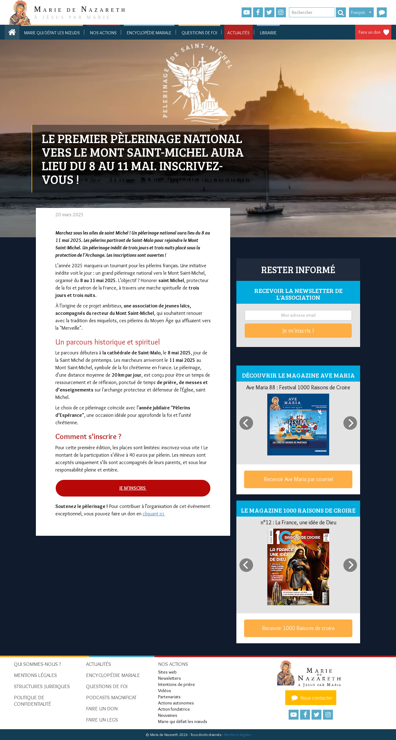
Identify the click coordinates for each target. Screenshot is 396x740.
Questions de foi (199, 33)
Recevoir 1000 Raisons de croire (298, 628)
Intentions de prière (176, 684)
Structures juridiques (42, 686)
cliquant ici (154, 514)
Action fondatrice (174, 709)
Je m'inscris (133, 488)
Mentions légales (237, 734)
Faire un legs (102, 720)
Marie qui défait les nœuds (52, 33)
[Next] (350, 423)
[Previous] (246, 423)
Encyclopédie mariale (149, 33)
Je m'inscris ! (298, 330)
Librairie (268, 33)
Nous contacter (311, 698)
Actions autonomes (176, 703)
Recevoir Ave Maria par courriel (298, 479)
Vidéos (164, 690)
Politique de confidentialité (32, 700)
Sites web (167, 672)
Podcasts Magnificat (111, 697)
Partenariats (169, 697)
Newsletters (169, 678)
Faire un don (370, 32)
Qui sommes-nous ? (37, 664)
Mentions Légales (35, 675)
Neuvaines (167, 715)
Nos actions (103, 33)
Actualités (238, 33)
